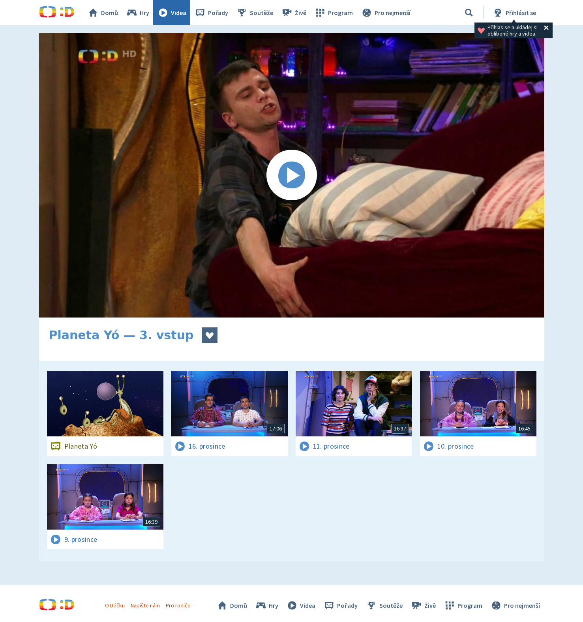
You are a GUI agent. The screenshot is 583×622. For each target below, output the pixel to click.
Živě (293, 13)
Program (333, 13)
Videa (171, 13)
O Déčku (115, 605)
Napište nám (145, 605)
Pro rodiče (178, 605)
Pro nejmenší (386, 13)
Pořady (211, 13)
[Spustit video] (291, 175)
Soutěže (254, 13)
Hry (137, 13)
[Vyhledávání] (469, 12)
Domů (102, 13)
